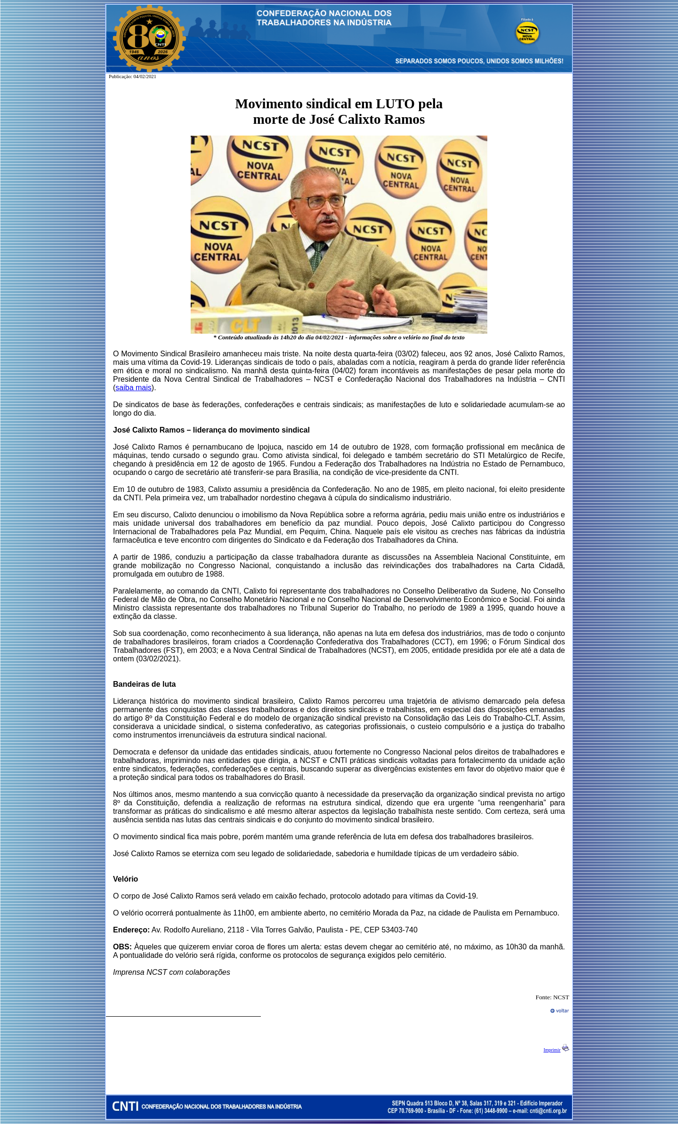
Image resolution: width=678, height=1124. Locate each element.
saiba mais (133, 388)
